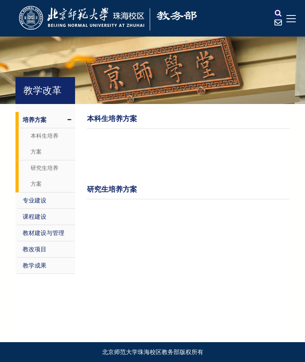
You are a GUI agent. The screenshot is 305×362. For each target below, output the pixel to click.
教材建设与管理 (43, 233)
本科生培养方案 (44, 144)
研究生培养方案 (44, 176)
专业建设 (34, 200)
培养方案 (47, 120)
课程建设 (34, 217)
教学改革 (42, 90)
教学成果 (34, 265)
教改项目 (34, 249)
